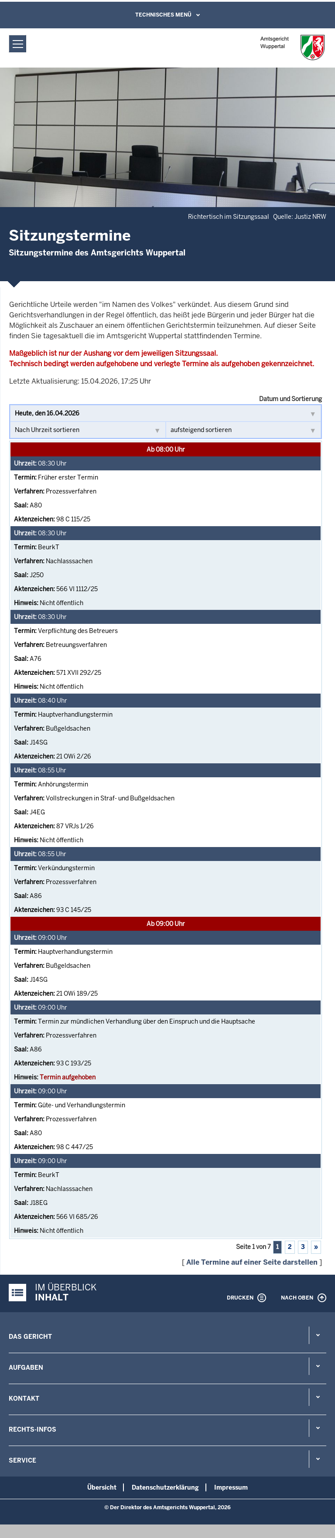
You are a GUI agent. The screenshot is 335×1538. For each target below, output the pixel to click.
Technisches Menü (163, 14)
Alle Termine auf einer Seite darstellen (252, 1262)
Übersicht (101, 1487)
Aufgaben (26, 1367)
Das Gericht (30, 1337)
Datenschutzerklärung (165, 1487)
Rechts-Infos (32, 1429)
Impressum (231, 1487)
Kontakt (24, 1398)
